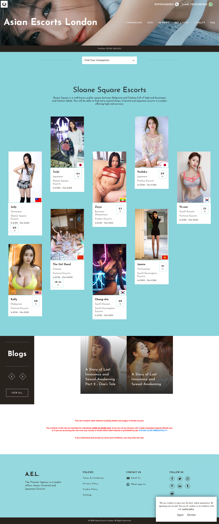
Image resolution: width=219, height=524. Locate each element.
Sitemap (87, 495)
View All (17, 393)
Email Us (136, 478)
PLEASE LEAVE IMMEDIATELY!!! (153, 430)
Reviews (163, 23)
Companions (134, 23)
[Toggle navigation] (121, 23)
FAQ (212, 23)
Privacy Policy (90, 484)
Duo (150, 23)
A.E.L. (32, 474)
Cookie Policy (90, 489)
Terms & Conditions (93, 478)
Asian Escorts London (50, 22)
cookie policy (188, 509)
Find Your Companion (97, 60)
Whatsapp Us (138, 484)
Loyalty (199, 23)
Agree (180, 514)
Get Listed (181, 23)
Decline (191, 514)
